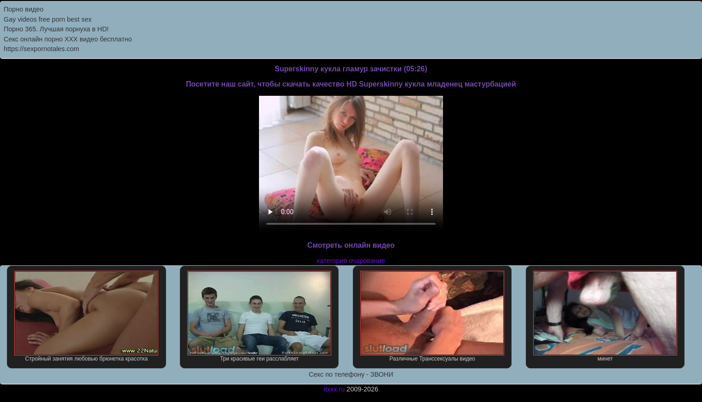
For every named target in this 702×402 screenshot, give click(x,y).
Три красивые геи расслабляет (259, 316)
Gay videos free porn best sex (48, 19)
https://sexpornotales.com (41, 48)
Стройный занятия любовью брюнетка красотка (86, 316)
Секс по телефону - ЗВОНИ (351, 374)
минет (605, 316)
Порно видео (23, 9)
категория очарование (351, 260)
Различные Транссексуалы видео (432, 316)
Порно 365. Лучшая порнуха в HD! (56, 29)
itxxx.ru (334, 389)
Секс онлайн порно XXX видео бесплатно (68, 39)
